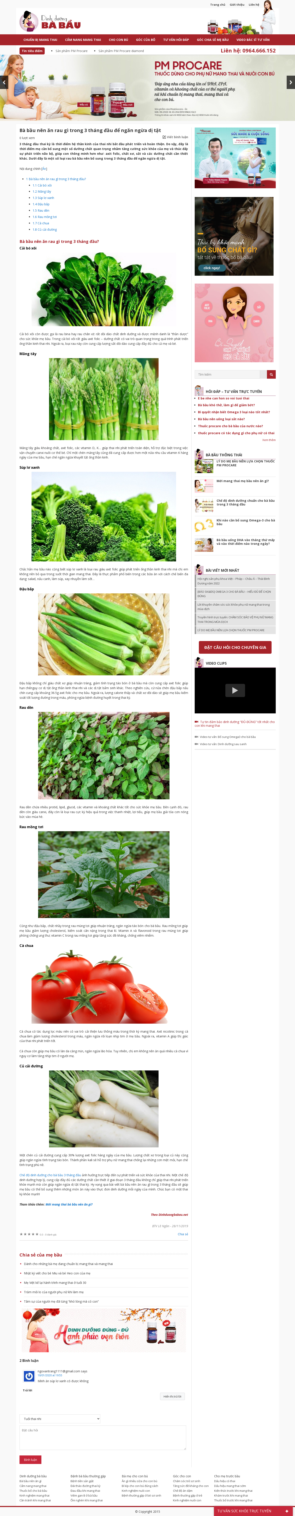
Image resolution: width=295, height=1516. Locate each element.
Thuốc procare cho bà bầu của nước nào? (230, 426)
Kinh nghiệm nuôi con (136, 1491)
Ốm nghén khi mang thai (87, 1500)
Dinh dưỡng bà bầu (60, 21)
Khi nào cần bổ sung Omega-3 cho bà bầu (246, 522)
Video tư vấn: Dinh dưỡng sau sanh (223, 744)
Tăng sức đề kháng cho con (191, 1486)
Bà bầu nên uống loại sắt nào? (221, 419)
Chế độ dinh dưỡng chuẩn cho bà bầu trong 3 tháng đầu (246, 502)
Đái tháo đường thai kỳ (86, 1486)
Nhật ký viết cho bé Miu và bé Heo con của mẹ (57, 1273)
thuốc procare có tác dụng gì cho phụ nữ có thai (236, 433)
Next (291, 82)
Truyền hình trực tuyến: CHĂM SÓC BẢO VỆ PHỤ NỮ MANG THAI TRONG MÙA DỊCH (235, 619)
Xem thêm (269, 440)
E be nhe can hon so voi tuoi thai (223, 398)
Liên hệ (254, 5)
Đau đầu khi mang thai (85, 1491)
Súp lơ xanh (43, 198)
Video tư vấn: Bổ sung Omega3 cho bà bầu (228, 737)
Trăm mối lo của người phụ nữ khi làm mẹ (54, 1292)
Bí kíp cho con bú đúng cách (140, 1486)
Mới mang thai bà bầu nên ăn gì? (69, 1204)
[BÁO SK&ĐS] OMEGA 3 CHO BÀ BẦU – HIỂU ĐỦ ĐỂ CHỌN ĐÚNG (234, 594)
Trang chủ (217, 5)
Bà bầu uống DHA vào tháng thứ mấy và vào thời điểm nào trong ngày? (246, 542)
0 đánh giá (48, 1234)
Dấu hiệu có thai (224, 1481)
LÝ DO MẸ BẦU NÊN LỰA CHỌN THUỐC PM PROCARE (246, 463)
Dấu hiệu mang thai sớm (230, 1486)
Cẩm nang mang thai (32, 1486)
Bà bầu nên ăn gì (30, 1481)
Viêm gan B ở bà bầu (84, 1495)
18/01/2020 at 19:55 (50, 1375)
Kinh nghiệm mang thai (34, 1495)
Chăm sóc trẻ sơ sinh (186, 1481)
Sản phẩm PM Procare (72, 51)
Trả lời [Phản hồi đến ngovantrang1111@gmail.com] (27, 1390)
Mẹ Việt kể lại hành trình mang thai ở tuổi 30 (55, 1283)
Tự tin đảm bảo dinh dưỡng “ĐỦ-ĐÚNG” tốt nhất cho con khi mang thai (235, 724)
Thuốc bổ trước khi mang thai (233, 1500)
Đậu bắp (41, 204)
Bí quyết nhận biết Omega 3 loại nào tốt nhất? (234, 412)
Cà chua (41, 223)
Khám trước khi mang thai (231, 1495)
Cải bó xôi (42, 185)
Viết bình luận (177, 137)
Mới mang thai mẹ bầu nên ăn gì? (243, 481)
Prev (4, 82)
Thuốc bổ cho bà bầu (33, 1491)
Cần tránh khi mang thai (35, 1500)
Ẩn (44, 169)
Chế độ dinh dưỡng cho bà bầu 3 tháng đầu (50, 1175)
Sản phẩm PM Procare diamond (121, 51)
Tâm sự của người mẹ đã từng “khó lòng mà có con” (61, 1301)
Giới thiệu (237, 5)
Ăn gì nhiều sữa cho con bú (139, 1481)
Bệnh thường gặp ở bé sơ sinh (141, 1495)
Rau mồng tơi (45, 217)
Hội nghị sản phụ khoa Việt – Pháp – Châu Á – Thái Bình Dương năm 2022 (234, 581)
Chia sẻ (183, 1234)
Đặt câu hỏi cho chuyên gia (235, 647)
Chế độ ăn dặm (183, 1491)
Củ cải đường (45, 229)
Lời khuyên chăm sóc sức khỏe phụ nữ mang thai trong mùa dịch (234, 607)
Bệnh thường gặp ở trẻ (187, 1495)
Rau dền (41, 210)
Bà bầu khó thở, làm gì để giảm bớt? (226, 405)
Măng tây (42, 191)
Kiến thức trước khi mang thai (233, 1491)
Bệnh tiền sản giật (82, 1481)
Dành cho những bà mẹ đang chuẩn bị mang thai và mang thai (68, 1264)
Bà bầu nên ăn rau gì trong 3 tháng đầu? (56, 179)
